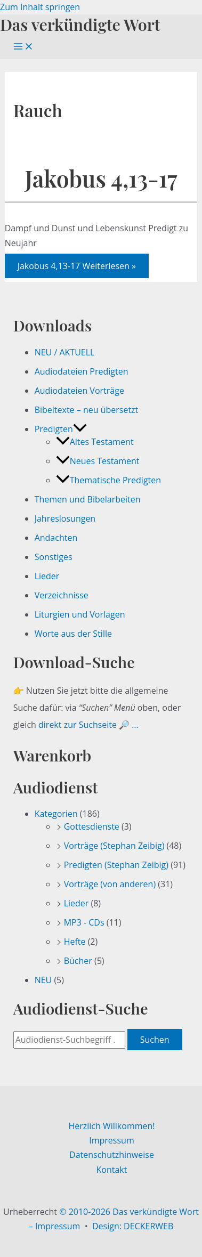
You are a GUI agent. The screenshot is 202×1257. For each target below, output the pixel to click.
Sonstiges (53, 557)
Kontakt (111, 1169)
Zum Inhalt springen (40, 7)
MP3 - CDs (84, 922)
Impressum (111, 1140)
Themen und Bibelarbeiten (88, 499)
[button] (80, 429)
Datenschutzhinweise (111, 1155)
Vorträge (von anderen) (110, 884)
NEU (43, 980)
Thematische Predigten (108, 480)
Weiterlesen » (77, 266)
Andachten (56, 538)
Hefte (75, 941)
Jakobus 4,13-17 (101, 178)
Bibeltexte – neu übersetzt (87, 410)
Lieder (47, 576)
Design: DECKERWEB (132, 1226)
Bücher (78, 961)
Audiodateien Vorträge (79, 390)
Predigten (61, 429)
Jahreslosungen (65, 518)
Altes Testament (95, 442)
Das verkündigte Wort (80, 24)
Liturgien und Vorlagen (80, 614)
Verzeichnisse (61, 595)
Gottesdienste (91, 826)
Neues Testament (98, 461)
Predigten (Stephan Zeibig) (116, 865)
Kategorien (56, 814)
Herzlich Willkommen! (111, 1126)
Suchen (154, 1039)
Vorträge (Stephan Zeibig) (114, 845)
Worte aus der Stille (73, 633)
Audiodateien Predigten (81, 371)
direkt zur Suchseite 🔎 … (88, 725)
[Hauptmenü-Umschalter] (23, 47)
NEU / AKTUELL (65, 352)
